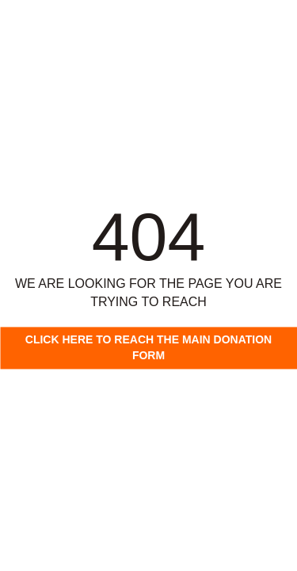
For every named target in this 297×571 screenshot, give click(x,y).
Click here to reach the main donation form (148, 347)
